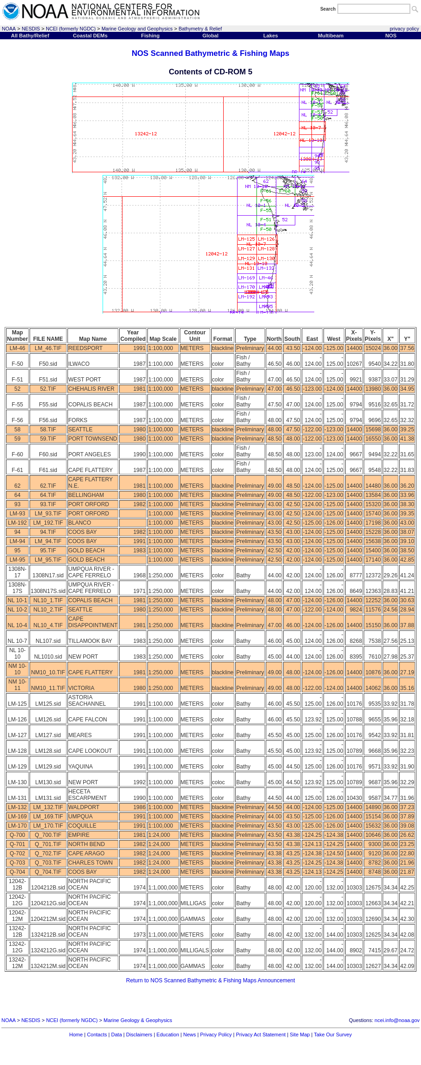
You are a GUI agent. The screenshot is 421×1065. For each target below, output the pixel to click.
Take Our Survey (333, 1034)
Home (76, 1034)
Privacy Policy (216, 1034)
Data (116, 1034)
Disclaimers (139, 1034)
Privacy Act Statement (261, 1034)
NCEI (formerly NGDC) (71, 28)
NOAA (9, 28)
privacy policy (404, 28)
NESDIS (31, 28)
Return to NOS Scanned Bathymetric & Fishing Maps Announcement (210, 980)
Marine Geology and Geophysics (137, 28)
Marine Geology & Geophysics (138, 1020)
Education (168, 1034)
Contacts (97, 1034)
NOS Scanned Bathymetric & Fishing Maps (210, 53)
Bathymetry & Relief (200, 28)
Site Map (300, 1034)
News (189, 1034)
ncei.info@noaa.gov (397, 1020)
